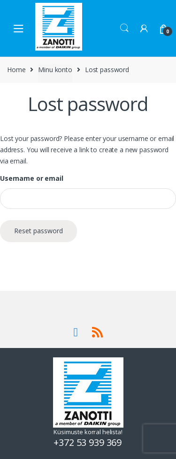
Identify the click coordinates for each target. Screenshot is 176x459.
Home (16, 69)
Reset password (38, 230)
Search (124, 28)
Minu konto (55, 69)
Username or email (31, 178)
